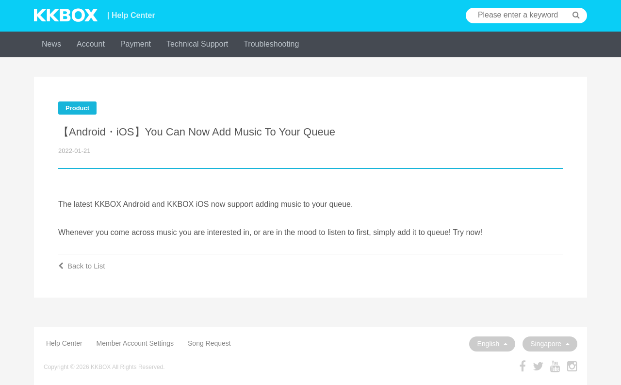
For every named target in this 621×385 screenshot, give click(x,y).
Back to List (81, 266)
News (51, 44)
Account (91, 44)
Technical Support (197, 44)
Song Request (209, 343)
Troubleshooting (271, 44)
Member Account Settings (135, 343)
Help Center (64, 343)
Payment (135, 44)
